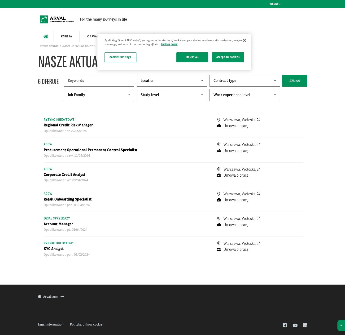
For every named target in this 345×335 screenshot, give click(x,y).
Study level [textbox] (150, 95)
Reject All (192, 57)
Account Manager (58, 224)
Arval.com (51, 297)
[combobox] (172, 81)
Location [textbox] (147, 80)
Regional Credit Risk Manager (68, 125)
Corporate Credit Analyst (64, 174)
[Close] (244, 40)
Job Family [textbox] (76, 95)
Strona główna (49, 46)
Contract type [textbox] (225, 80)
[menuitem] (45, 36)
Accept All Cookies (228, 57)
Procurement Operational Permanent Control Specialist (90, 150)
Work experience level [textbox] (232, 95)
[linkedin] (305, 325)
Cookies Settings (120, 57)
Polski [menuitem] (274, 4)
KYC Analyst (54, 248)
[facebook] (284, 325)
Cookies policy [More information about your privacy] (169, 44)
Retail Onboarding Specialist (68, 199)
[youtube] (295, 325)
